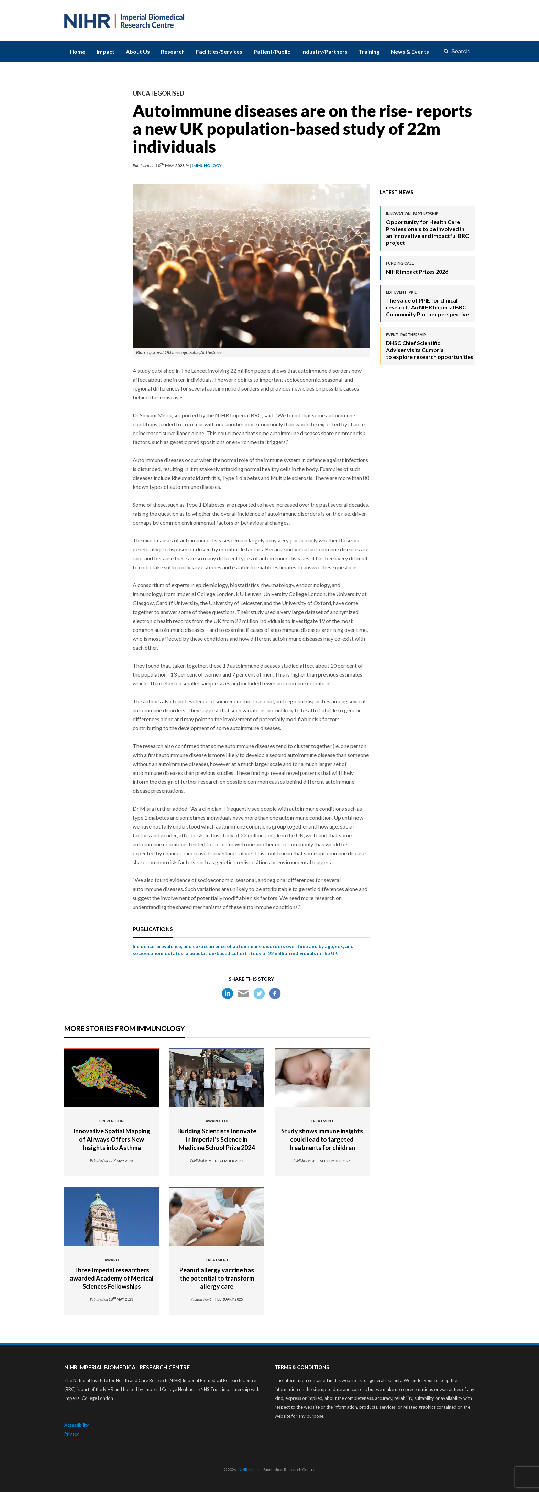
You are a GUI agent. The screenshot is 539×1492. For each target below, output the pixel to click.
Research (173, 51)
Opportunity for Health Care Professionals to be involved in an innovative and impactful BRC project (428, 228)
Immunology (207, 165)
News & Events (410, 51)
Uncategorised (158, 93)
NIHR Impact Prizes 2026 (417, 268)
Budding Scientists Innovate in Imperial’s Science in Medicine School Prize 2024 (217, 1134)
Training (369, 51)
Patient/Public (272, 51)
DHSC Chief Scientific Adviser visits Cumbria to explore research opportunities (429, 346)
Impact (105, 51)
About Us (138, 51)
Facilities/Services (219, 51)
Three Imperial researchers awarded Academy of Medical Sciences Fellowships (111, 1273)
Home (77, 51)
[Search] (457, 51)
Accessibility (76, 1425)
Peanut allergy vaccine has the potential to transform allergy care (217, 1273)
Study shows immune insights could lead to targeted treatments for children (322, 1134)
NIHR (243, 1469)
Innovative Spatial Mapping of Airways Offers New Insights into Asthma (111, 1134)
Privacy (71, 1434)
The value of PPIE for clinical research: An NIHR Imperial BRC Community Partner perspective (428, 303)
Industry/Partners (324, 51)
